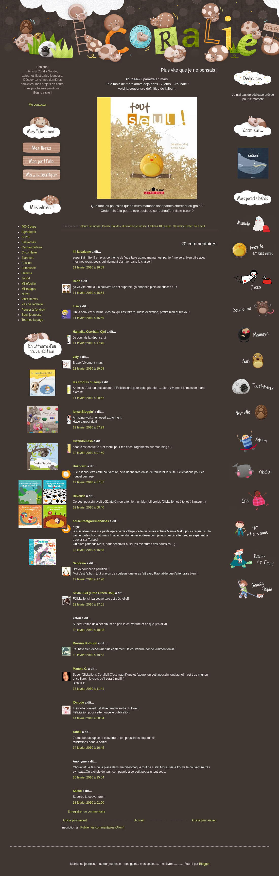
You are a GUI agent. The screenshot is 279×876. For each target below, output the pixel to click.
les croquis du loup (87, 382)
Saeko (77, 791)
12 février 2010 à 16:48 (88, 550)
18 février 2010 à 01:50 (88, 802)
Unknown (79, 466)
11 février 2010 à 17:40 (88, 343)
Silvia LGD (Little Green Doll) (93, 593)
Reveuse (79, 496)
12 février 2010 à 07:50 (88, 453)
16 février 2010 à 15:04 (88, 777)
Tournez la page (32, 320)
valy (76, 357)
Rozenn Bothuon (85, 643)
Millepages (29, 289)
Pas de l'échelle (32, 304)
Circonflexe (29, 252)
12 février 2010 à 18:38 (88, 630)
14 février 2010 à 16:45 (88, 748)
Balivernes (29, 242)
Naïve (25, 294)
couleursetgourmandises (91, 521)
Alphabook (29, 232)
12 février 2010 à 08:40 (88, 507)
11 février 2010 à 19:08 (88, 368)
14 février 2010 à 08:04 (88, 718)
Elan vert (27, 258)
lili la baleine (82, 251)
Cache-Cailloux (32, 247)
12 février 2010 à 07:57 (88, 482)
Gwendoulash (83, 441)
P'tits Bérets (30, 299)
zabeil (77, 732)
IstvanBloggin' (83, 411)
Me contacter (37, 104)
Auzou (26, 237)
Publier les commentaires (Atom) (102, 827)
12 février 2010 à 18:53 (88, 655)
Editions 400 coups (159, 226)
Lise (76, 306)
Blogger (204, 864)
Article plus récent (75, 820)
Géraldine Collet (183, 226)
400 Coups (29, 226)
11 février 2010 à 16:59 (88, 318)
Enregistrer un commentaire (86, 811)
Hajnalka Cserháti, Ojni (89, 331)
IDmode (78, 702)
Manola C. (80, 669)
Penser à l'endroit (33, 309)
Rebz (76, 281)
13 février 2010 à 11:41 (88, 689)
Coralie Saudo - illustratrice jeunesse (124, 226)
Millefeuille (29, 283)
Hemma (27, 273)
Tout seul (199, 226)
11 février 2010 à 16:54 (88, 293)
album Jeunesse (91, 226)
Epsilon (26, 263)
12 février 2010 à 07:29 (88, 427)
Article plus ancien (204, 820)
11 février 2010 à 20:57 (88, 398)
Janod (26, 278)
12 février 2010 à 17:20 (88, 579)
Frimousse (29, 268)
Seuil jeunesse (31, 314)
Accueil (139, 820)
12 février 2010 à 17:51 (88, 604)
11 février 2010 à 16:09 (88, 267)
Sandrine (79, 563)
